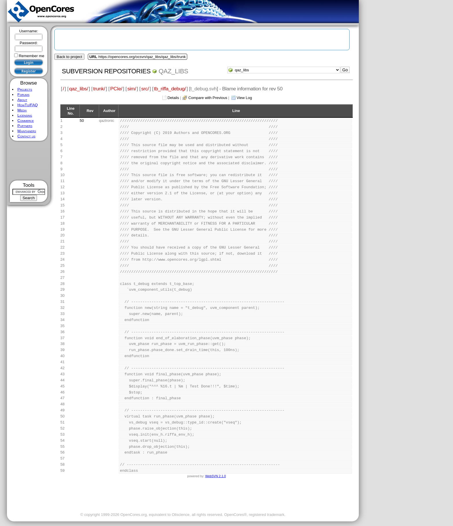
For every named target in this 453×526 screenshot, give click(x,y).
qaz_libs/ (78, 89)
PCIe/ (116, 89)
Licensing (24, 115)
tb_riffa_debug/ (170, 89)
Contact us (26, 136)
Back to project (69, 57)
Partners (24, 126)
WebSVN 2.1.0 (215, 476)
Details (173, 98)
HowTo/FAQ (27, 105)
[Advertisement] (29, 161)
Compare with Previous (207, 98)
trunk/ (99, 89)
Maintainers (26, 131)
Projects (24, 89)
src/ (145, 89)
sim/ (131, 89)
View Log (244, 98)
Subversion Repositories (106, 71)
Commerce (25, 120)
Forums (23, 94)
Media (22, 110)
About (22, 100)
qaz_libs (173, 71)
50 (82, 120)
